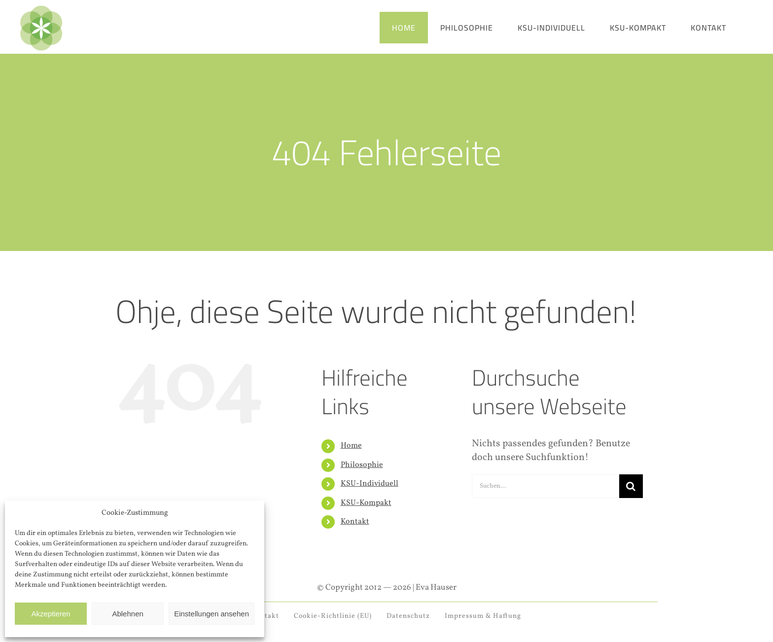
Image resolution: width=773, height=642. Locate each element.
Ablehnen (127, 613)
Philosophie (362, 465)
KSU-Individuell (369, 483)
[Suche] (631, 486)
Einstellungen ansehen (211, 613)
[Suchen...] (545, 486)
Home (351, 445)
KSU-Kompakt (366, 503)
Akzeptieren (50, 613)
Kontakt (355, 521)
